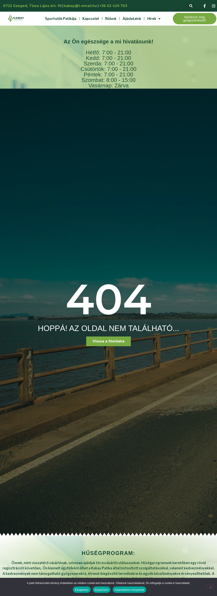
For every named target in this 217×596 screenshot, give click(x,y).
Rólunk (110, 18)
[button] (191, 6)
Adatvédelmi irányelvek (129, 589)
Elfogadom (82, 589)
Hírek (154, 19)
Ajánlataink (132, 18)
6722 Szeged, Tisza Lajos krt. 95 (32, 6)
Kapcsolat (90, 18)
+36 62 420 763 (113, 6)
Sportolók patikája (60, 18)
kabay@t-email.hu (80, 6)
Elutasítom (101, 589)
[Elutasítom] (210, 587)
